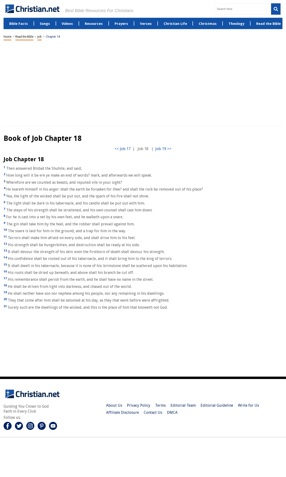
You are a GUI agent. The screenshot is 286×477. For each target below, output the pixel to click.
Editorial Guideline (217, 405)
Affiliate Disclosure (122, 412)
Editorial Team (183, 405)
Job (39, 36)
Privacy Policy (138, 405)
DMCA (172, 412)
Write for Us (248, 405)
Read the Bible (24, 36)
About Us (114, 405)
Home (7, 36)
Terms (160, 405)
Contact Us (153, 412)
